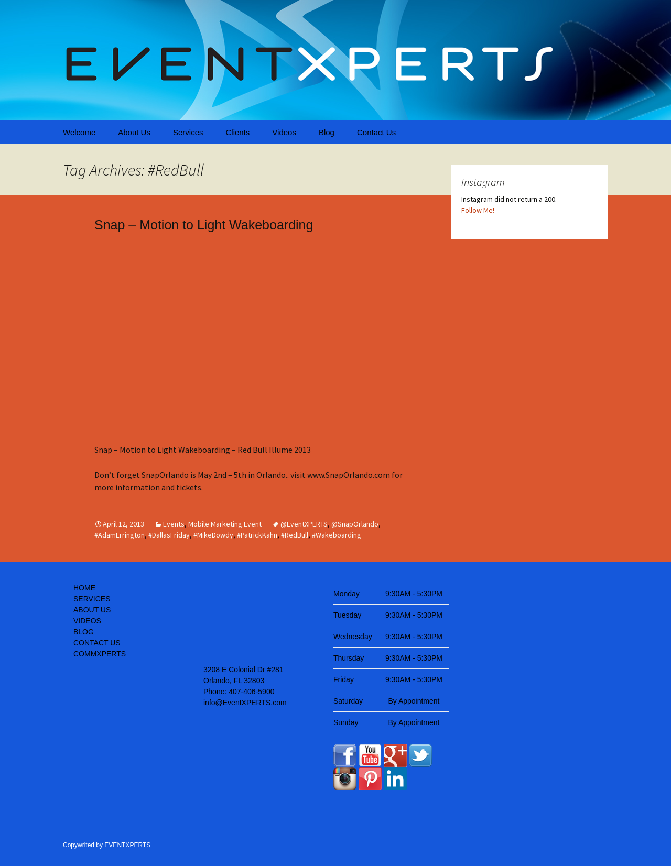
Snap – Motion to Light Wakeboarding (203, 224)
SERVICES (92, 599)
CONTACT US (97, 643)
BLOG (83, 632)
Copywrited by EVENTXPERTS (106, 845)
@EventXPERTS (304, 524)
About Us (134, 132)
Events (174, 524)
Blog (326, 132)
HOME (84, 588)
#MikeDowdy (213, 535)
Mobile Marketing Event (225, 524)
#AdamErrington (119, 535)
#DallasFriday (169, 535)
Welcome (79, 132)
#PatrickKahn (257, 535)
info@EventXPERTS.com (245, 702)
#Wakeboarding (336, 535)
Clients (237, 132)
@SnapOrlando (354, 524)
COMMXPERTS (99, 654)
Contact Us (376, 132)
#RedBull (294, 535)
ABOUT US (92, 610)
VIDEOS (87, 621)
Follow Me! (477, 210)
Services (188, 132)
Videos (284, 132)
